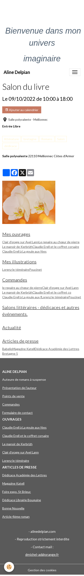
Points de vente (13, 396)
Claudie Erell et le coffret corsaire (55, 247)
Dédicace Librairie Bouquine (21, 500)
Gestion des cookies (42, 570)
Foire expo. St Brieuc (16, 492)
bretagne (30, 139)
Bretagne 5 (10, 353)
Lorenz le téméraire (15, 269)
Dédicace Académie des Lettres (57, 349)
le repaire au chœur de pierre (22, 288)
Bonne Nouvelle (13, 508)
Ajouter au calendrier (21, 110)
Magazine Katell (24, 349)
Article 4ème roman (16, 516)
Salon (61, 139)
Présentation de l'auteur (19, 388)
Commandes (11, 404)
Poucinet (35, 269)
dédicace (10, 146)
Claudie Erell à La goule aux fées (24, 251)
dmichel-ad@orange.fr (42, 554)
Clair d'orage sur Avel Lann (20, 242)
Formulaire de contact (17, 413)
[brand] (17, 72)
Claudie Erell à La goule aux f (21, 297)
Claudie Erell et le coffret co (51, 292)
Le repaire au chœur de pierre (59, 242)
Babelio (7, 349)
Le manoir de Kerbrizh (17, 247)
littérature (11, 139)
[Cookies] (9, 567)
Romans (46, 139)
